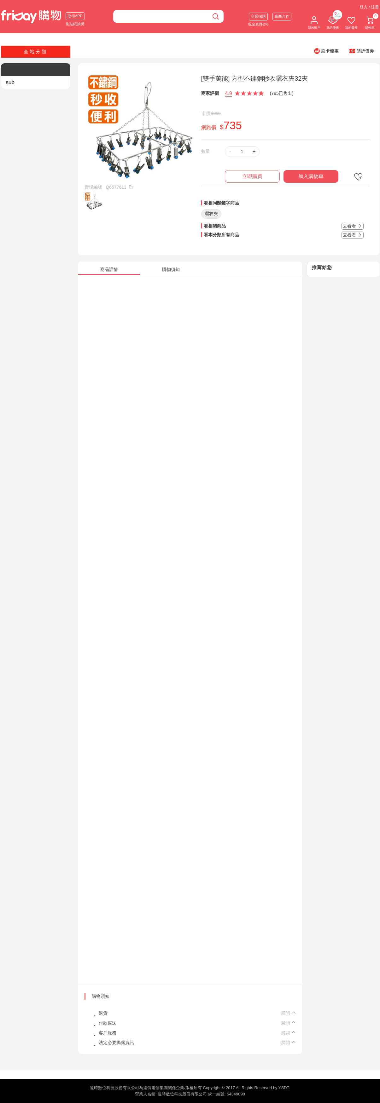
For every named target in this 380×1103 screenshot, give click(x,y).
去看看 (352, 225)
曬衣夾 (211, 213)
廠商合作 (281, 16)
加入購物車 (311, 176)
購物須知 (100, 996)
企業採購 (258, 16)
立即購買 (252, 176)
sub (10, 82)
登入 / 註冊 (369, 7)
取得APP (75, 16)
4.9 (228, 93)
